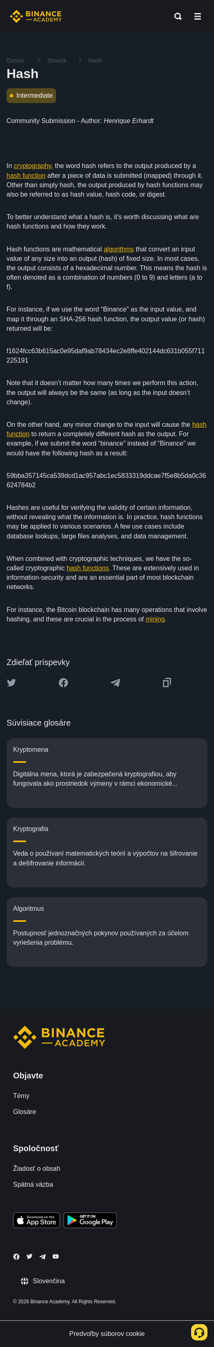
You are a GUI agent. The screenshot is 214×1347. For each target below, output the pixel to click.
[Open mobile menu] (197, 16)
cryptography (32, 165)
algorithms (119, 249)
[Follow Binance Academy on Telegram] (42, 1257)
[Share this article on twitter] (11, 683)
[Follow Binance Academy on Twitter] (29, 1256)
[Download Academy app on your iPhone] (36, 1221)
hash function (26, 175)
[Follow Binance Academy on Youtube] (55, 1256)
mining (155, 619)
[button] (198, 16)
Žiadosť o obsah (36, 1168)
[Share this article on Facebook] (63, 683)
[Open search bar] (175, 16)
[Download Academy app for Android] (90, 1221)
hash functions (88, 568)
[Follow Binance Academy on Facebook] (16, 1256)
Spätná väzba (33, 1184)
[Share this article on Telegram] (115, 683)
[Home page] (36, 16)
